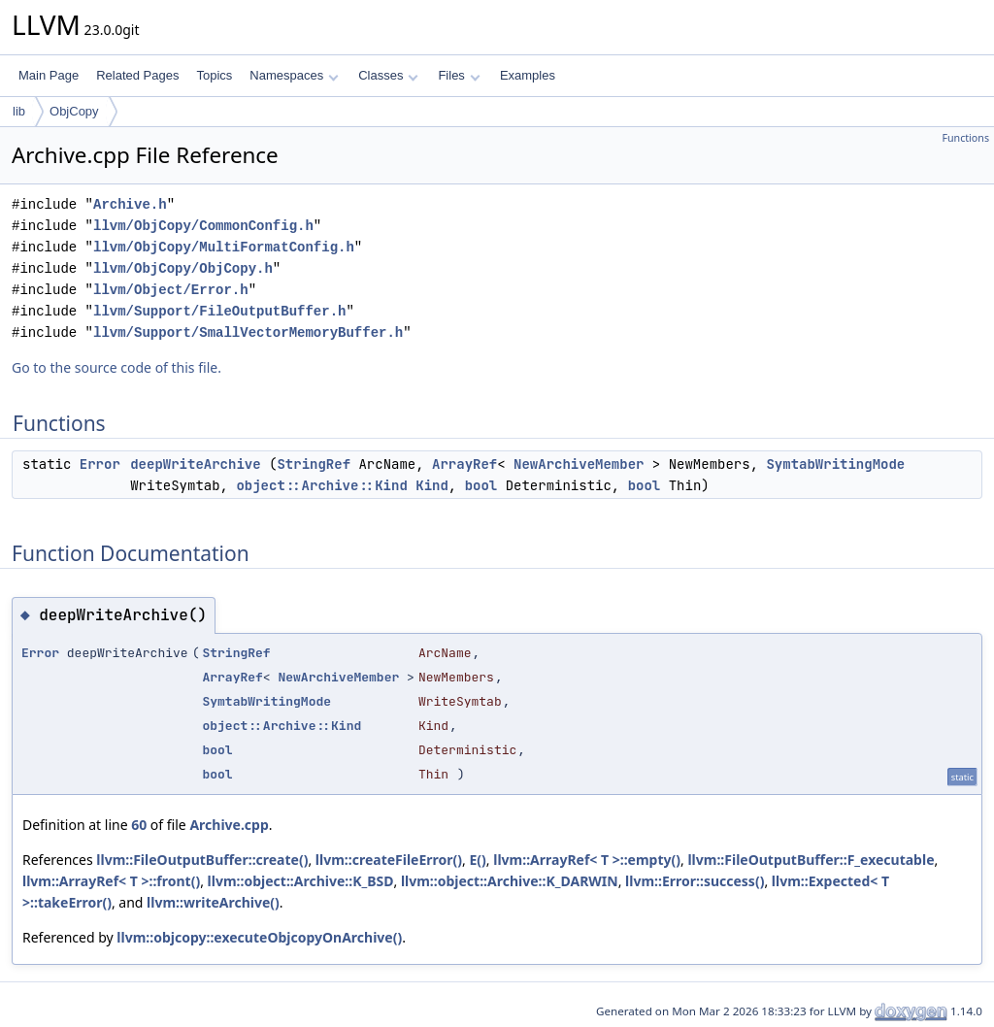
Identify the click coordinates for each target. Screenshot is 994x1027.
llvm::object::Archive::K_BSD (301, 881)
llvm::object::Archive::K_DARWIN (509, 881)
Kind (431, 485)
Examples (527, 75)
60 (139, 824)
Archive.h (130, 204)
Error (100, 464)
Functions (965, 138)
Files (459, 75)
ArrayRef (464, 464)
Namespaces (293, 75)
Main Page (48, 75)
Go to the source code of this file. (116, 367)
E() (477, 859)
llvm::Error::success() (694, 881)
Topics (214, 75)
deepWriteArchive (195, 464)
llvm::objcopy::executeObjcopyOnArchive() (259, 937)
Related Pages (137, 75)
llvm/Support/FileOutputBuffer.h (219, 311)
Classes (388, 75)
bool (481, 485)
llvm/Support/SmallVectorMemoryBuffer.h (248, 332)
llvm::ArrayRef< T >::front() (111, 881)
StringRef (313, 464)
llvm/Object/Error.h (170, 290)
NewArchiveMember (579, 464)
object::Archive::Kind (321, 485)
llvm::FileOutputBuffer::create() (202, 859)
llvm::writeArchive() (213, 902)
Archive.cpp (228, 824)
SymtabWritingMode (835, 464)
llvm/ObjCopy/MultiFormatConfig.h (223, 247)
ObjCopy (74, 111)
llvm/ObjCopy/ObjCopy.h (183, 268)
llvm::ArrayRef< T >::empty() (586, 859)
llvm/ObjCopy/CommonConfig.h (203, 225)
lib (19, 111)
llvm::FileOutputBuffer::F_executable (810, 859)
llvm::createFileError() (388, 859)
